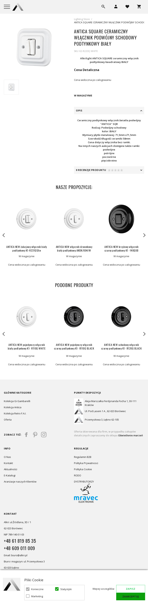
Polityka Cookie (83, 469)
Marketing (37, 596)
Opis (79, 110)
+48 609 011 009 (19, 547)
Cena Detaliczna (86, 70)
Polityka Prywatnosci (86, 463)
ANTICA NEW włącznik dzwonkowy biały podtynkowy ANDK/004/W (74, 248)
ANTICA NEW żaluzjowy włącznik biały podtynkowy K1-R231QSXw (26, 248)
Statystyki (66, 589)
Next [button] (144, 235)
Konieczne (37, 589)
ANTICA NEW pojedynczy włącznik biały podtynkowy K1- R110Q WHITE (27, 346)
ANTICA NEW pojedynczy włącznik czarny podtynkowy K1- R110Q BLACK (74, 346)
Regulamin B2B (82, 457)
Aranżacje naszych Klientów (20, 481)
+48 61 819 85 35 (20, 540)
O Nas (7, 457)
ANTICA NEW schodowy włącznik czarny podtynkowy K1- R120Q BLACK (121, 346)
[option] (34, 48)
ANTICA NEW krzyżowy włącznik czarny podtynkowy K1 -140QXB (121, 248)
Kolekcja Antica (12, 407)
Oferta (8, 419)
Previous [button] (4, 235)
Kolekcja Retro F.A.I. (15, 413)
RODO (77, 475)
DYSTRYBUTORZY (84, 481)
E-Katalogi (9, 475)
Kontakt (8, 463)
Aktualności (10, 469)
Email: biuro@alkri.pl (15, 555)
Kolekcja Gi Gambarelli (17, 401)
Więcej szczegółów (103, 588)
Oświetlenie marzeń (130, 435)
